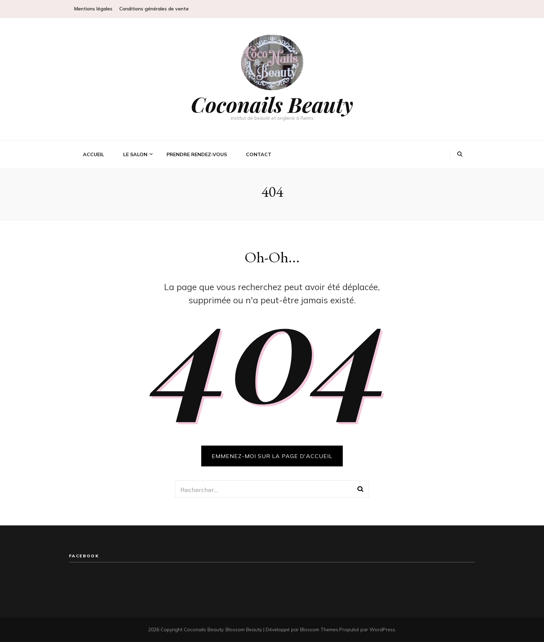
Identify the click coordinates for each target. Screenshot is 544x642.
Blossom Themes (319, 629)
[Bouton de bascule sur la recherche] (459, 154)
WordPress (382, 629)
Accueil (93, 154)
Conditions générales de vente (154, 9)
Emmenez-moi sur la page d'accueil (272, 456)
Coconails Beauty (272, 104)
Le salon (135, 154)
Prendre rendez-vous (197, 154)
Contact (258, 154)
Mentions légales (93, 9)
